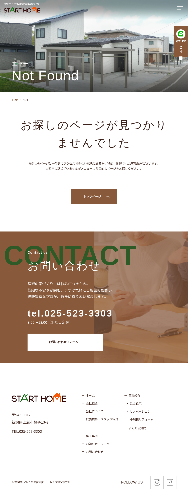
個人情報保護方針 (60, 482)
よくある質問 (137, 428)
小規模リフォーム (141, 419)
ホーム (90, 395)
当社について (95, 411)
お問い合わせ (95, 451)
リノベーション (140, 411)
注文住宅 (136, 403)
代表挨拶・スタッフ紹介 (102, 419)
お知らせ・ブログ (97, 444)
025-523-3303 (78, 313)
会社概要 (92, 403)
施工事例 (92, 436)
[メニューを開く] (180, 8)
